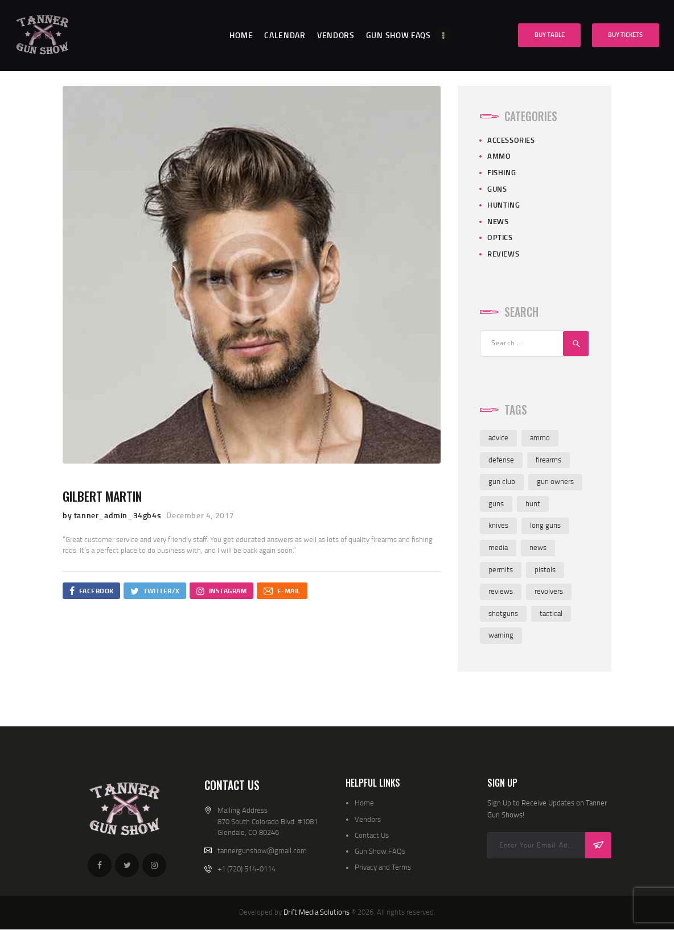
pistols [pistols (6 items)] (545, 569)
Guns (497, 189)
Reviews (503, 254)
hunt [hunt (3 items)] (532, 503)
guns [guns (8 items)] (496, 503)
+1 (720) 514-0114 (246, 868)
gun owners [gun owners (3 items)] (555, 481)
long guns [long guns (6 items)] (545, 525)
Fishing (501, 172)
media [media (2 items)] (498, 547)
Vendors (368, 819)
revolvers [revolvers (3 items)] (549, 591)
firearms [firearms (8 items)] (548, 459)
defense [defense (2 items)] (501, 459)
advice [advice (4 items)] (498, 437)
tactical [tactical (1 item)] (551, 613)
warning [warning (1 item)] (500, 635)
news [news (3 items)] (537, 547)
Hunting (503, 205)
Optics (500, 237)
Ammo (499, 156)
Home (364, 802)
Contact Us (372, 835)
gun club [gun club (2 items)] (501, 481)
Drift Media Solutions (316, 912)
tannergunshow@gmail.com (262, 850)
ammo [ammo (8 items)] (540, 437)
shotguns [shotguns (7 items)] (503, 613)
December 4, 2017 (200, 515)
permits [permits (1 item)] (500, 569)
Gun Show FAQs (380, 851)
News (497, 221)
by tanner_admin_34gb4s (113, 515)
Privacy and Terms (383, 867)
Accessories (511, 140)
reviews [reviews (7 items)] (500, 591)
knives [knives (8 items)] (498, 525)
